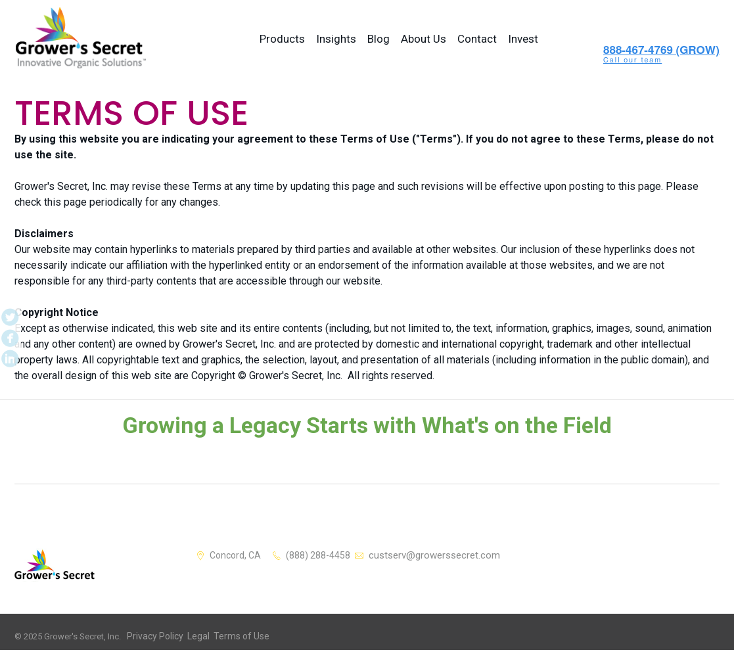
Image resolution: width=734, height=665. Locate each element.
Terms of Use (231, 636)
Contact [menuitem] (477, 38)
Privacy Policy (152, 636)
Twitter (8, 315)
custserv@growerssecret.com (437, 554)
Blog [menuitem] (378, 38)
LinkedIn (8, 349)
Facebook (8, 332)
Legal (191, 636)
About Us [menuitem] (423, 38)
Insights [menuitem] (336, 38)
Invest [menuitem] (523, 38)
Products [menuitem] (282, 38)
